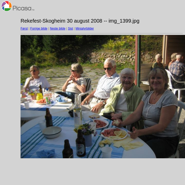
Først (24, 28)
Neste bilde (57, 28)
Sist (70, 28)
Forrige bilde (39, 28)
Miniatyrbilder (85, 28)
